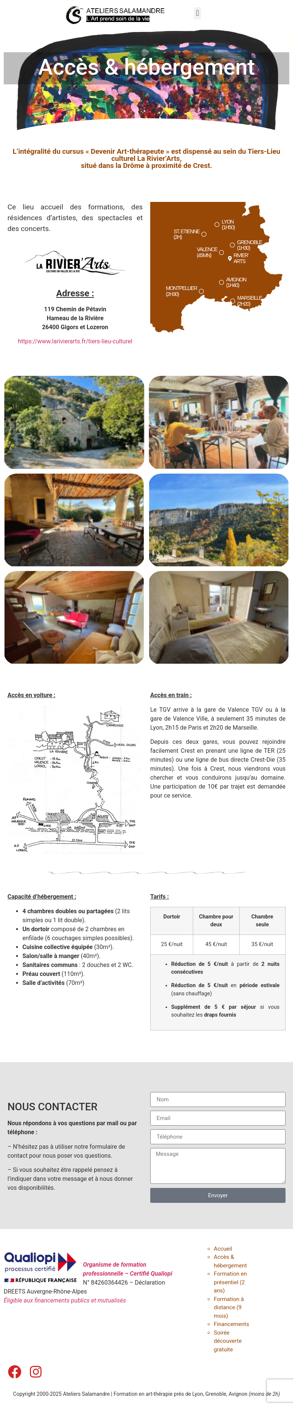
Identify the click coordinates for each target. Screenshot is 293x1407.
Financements (231, 1324)
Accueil (223, 1248)
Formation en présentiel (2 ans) (230, 1282)
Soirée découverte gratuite (228, 1341)
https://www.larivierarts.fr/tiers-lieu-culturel (75, 341)
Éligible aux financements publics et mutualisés (65, 1300)
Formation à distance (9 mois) (229, 1307)
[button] (197, 13)
